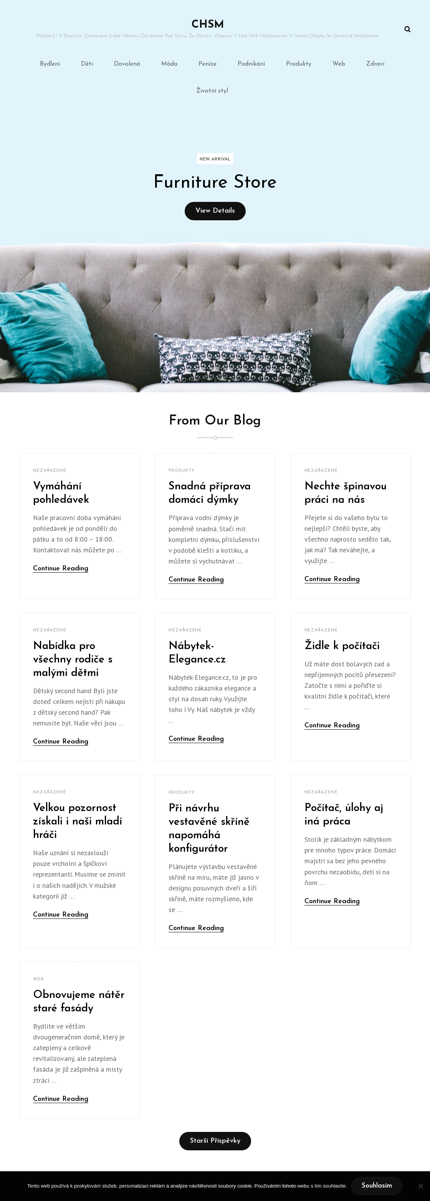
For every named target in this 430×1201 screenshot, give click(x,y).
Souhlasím (377, 1185)
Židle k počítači (342, 646)
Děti (87, 64)
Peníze (207, 64)
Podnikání (251, 64)
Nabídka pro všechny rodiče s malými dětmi (72, 660)
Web (338, 64)
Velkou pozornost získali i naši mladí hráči (77, 822)
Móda (169, 64)
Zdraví (375, 64)
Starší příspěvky (215, 1141)
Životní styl (212, 91)
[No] (420, 1186)
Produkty (298, 64)
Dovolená (127, 64)
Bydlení (50, 64)
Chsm (208, 25)
